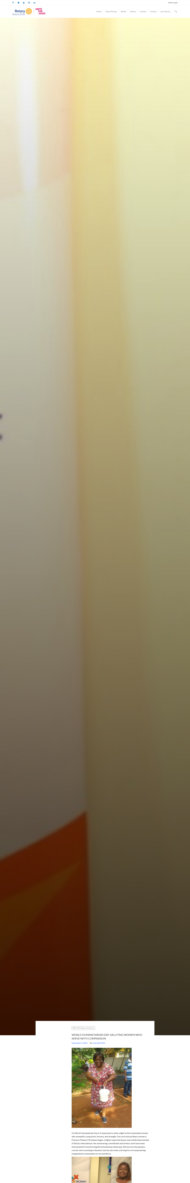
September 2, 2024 (79, 1043)
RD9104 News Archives (83, 1028)
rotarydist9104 (98, 1043)
